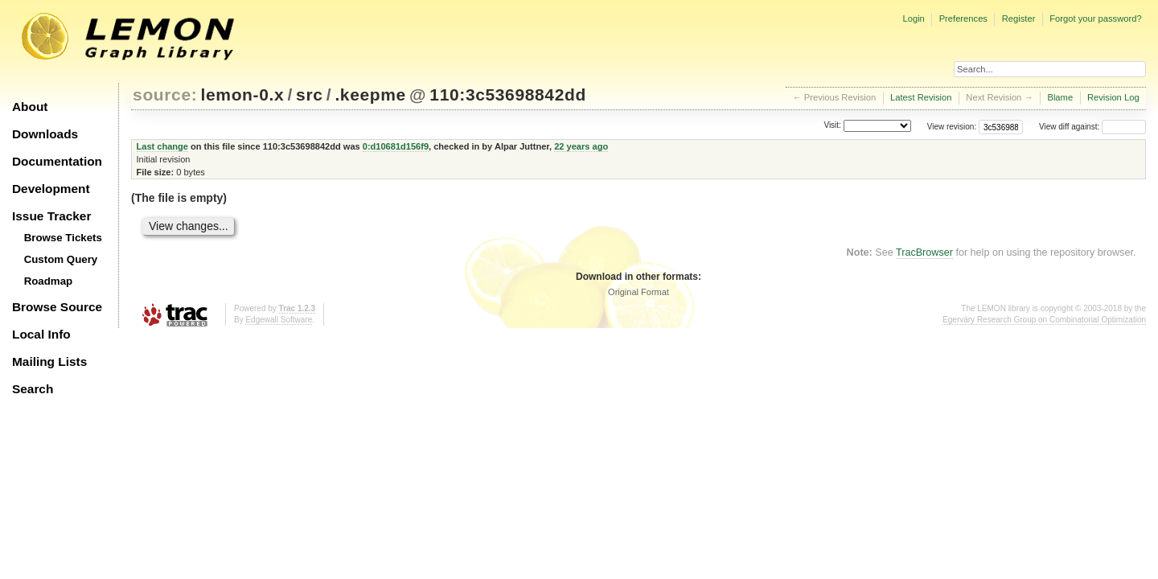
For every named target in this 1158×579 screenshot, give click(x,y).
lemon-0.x (243, 94)
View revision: (952, 126)
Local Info (41, 334)
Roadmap (48, 281)
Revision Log (1113, 97)
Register (1019, 18)
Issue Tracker (51, 216)
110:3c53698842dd (507, 94)
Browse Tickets (63, 238)
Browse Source (57, 307)
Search (32, 389)
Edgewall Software (278, 319)
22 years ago (581, 146)
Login (913, 18)
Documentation (57, 161)
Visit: (832, 125)
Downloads (45, 134)
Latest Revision (921, 97)
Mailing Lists (49, 361)
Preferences (963, 18)
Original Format (638, 292)
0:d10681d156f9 (396, 146)
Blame (1060, 97)
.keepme (370, 94)
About (29, 106)
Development (51, 188)
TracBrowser (924, 252)
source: (165, 94)
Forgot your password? (1095, 18)
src (309, 94)
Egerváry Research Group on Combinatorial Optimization (1044, 319)
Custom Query (61, 259)
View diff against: (1092, 126)
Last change (162, 146)
